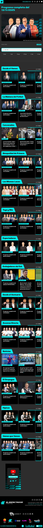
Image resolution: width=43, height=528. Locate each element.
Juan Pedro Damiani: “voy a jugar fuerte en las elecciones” (26, 115)
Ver (39, 69)
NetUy (41, 505)
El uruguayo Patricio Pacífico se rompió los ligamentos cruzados (9, 369)
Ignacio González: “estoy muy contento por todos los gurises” (27, 143)
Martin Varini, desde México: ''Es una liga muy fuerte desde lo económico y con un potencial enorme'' (25, 286)
